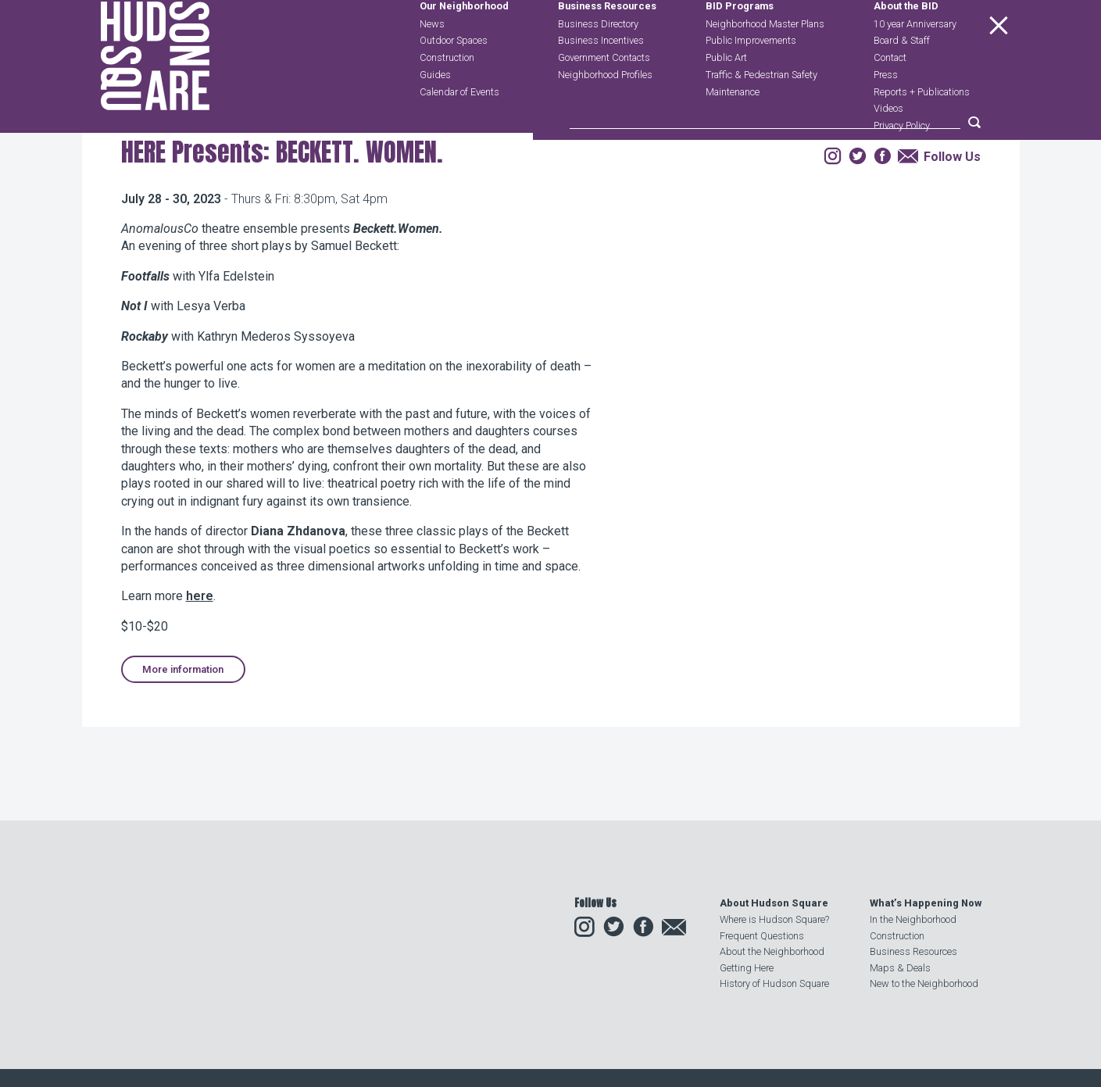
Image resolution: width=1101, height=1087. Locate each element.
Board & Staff (902, 78)
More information (182, 768)
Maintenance (733, 128)
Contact (890, 95)
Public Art (726, 95)
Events (224, 221)
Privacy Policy (902, 163)
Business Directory (598, 60)
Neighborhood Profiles (605, 111)
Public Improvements (751, 78)
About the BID (906, 44)
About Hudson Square (774, 904)
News (432, 60)
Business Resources (607, 44)
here (199, 695)
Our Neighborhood (464, 44)
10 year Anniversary (915, 60)
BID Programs (740, 44)
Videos (888, 146)
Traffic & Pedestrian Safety (761, 111)
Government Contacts (604, 95)
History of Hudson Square (774, 984)
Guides (435, 111)
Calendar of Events (459, 128)
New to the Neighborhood (924, 984)
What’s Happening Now (925, 904)
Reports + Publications (922, 128)
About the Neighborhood (772, 952)
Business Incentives (601, 78)
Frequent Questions (762, 936)
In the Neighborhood (913, 920)
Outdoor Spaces (454, 78)
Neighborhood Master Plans (765, 60)
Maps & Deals (900, 968)
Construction (447, 95)
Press (886, 111)
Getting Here (747, 968)
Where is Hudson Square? (774, 920)
